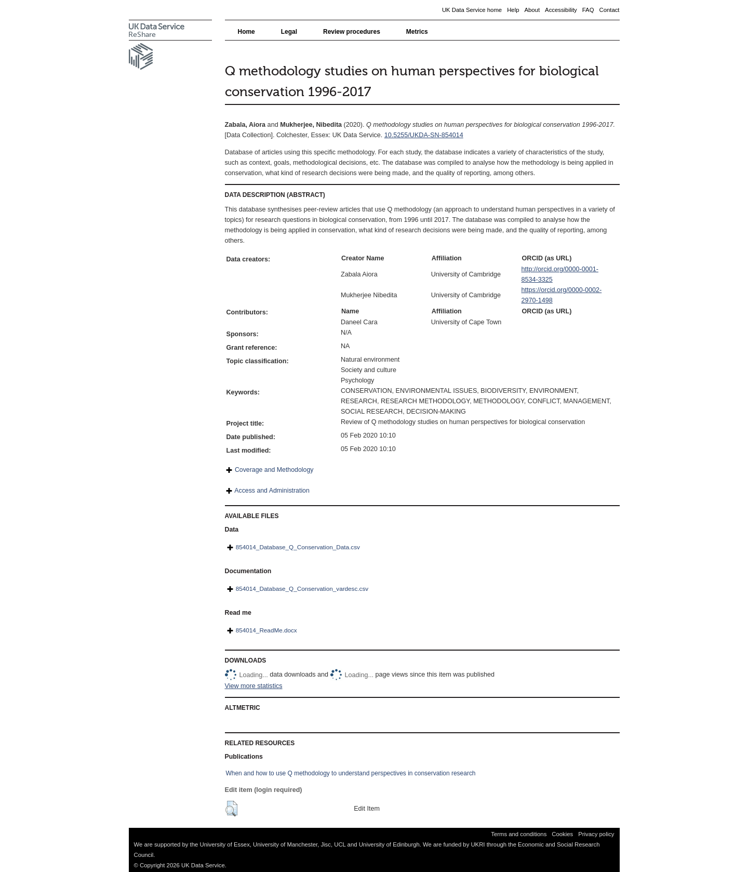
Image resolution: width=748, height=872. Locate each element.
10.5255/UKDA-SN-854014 (423, 135)
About (532, 10)
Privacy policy (596, 834)
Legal (289, 31)
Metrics (417, 31)
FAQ (588, 10)
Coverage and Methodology (274, 469)
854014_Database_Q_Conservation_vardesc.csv (302, 588)
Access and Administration (272, 490)
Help (513, 10)
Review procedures (351, 31)
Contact (609, 10)
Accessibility (561, 10)
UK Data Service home (472, 10)
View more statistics (254, 686)
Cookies (562, 834)
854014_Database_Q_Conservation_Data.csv (298, 547)
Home (246, 31)
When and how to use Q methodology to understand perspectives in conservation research (351, 773)
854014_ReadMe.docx (266, 630)
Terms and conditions (518, 834)
